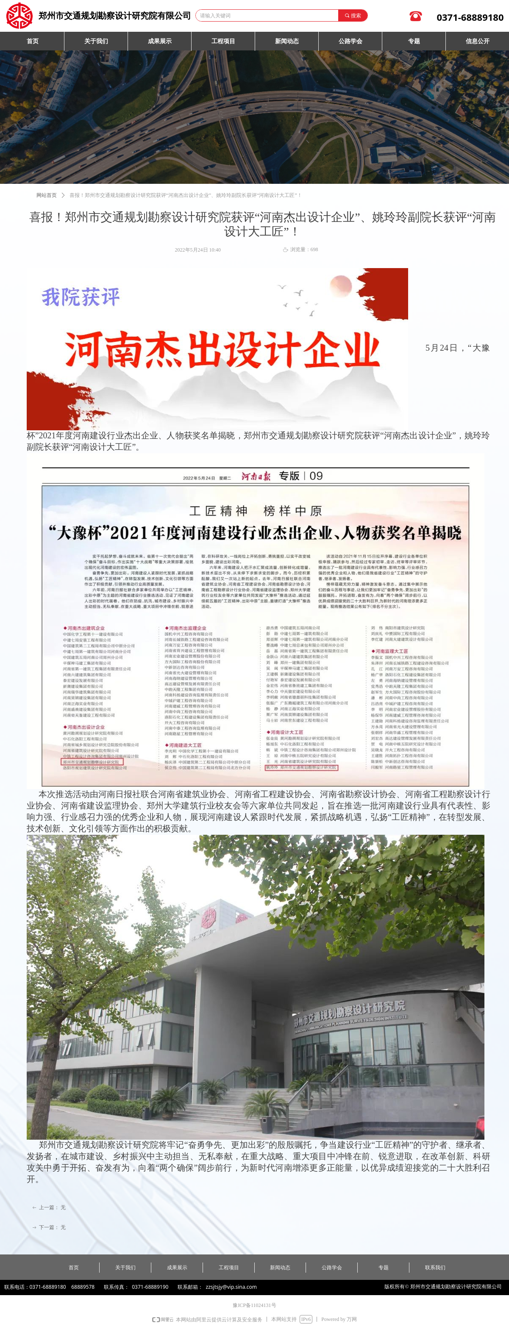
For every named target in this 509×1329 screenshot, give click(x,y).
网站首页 (46, 195)
